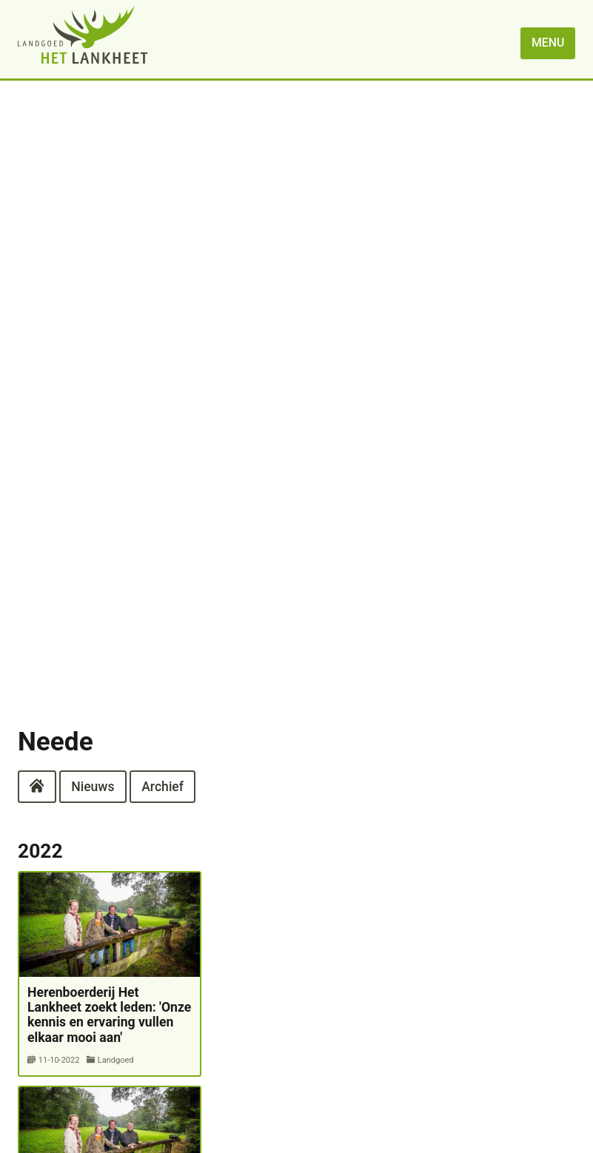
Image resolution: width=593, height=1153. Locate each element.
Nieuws (92, 786)
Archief (162, 786)
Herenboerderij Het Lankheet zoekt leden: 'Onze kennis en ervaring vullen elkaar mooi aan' (109, 1015)
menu (548, 43)
